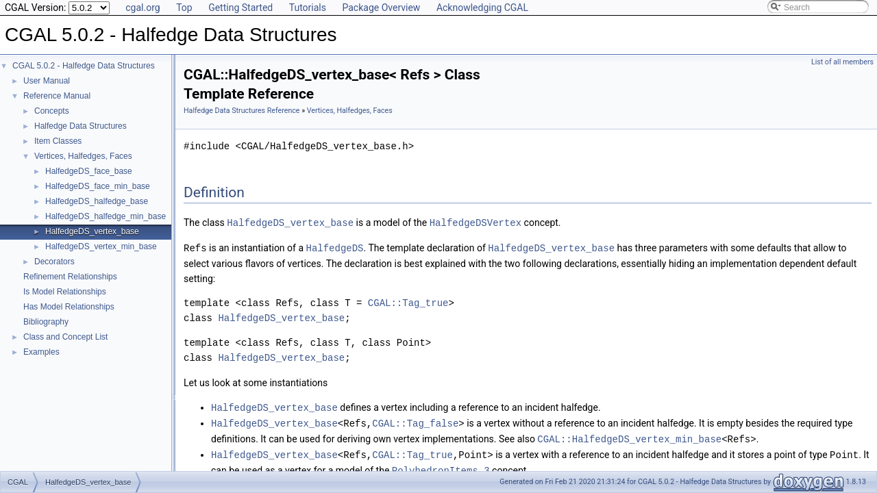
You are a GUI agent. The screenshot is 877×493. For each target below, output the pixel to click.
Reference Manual (56, 96)
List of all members (842, 62)
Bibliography (46, 322)
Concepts (51, 111)
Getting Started (240, 7)
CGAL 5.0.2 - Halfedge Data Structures (83, 66)
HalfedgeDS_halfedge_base (96, 201)
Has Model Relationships (68, 307)
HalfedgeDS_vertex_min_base (101, 246)
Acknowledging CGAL (482, 7)
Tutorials (307, 7)
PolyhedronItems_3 (441, 465)
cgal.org (142, 7)
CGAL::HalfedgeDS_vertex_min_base (629, 435)
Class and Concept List (65, 337)
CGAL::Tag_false (415, 420)
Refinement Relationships (70, 276)
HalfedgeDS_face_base (88, 171)
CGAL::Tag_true (408, 301)
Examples (41, 352)
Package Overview (381, 7)
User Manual (46, 81)
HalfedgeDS (334, 246)
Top (184, 7)
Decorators (54, 261)
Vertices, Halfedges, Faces (83, 156)
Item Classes (58, 141)
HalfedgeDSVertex (475, 222)
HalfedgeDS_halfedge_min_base (105, 216)
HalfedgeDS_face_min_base (97, 186)
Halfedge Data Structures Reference (242, 110)
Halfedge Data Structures (80, 126)
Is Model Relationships (64, 291)
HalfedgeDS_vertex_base (92, 231)
